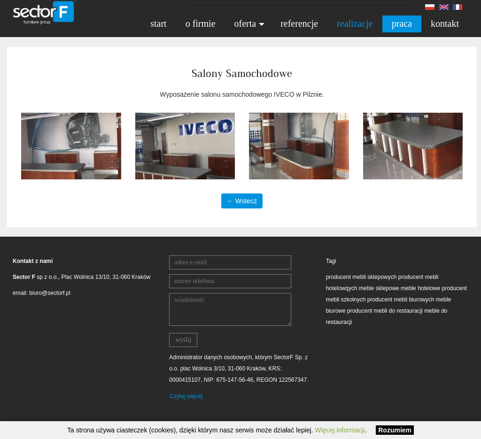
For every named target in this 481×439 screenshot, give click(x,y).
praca (402, 23)
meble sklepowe (379, 288)
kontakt (445, 23)
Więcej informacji (340, 430)
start (158, 23)
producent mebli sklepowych (361, 277)
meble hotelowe (420, 288)
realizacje (355, 23)
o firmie (201, 23)
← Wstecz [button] (242, 201)
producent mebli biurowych (400, 299)
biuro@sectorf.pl (49, 293)
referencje (299, 23)
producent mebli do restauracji (385, 311)
